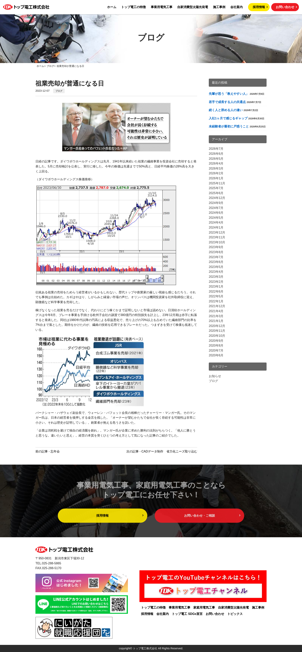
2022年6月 (216, 291)
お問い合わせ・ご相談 (199, 524)
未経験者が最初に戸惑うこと (229, 126)
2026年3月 (216, 168)
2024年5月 (216, 217)
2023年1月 (216, 286)
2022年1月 (216, 301)
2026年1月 (216, 178)
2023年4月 (216, 271)
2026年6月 (216, 153)
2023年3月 (216, 276)
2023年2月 (216, 281)
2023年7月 (216, 257)
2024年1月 (216, 227)
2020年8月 (216, 345)
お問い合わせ (285, 7)
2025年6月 (216, 193)
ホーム (111, 7)
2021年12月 (217, 306)
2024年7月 (216, 208)
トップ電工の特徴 (133, 7)
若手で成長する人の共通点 (227, 102)
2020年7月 (216, 350)
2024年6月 (216, 212)
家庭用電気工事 (204, 607)
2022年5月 (216, 296)
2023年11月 (217, 237)
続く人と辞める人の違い (226, 110)
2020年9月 (216, 340)
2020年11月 (217, 330)
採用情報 (259, 7)
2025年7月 (216, 188)
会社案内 (236, 7)
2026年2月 (216, 173)
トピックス (235, 613)
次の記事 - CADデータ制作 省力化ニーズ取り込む (161, 451)
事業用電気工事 (161, 7)
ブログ (58, 91)
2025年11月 (217, 183)
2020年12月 (217, 326)
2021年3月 (216, 316)
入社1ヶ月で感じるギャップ (228, 118)
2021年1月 (216, 321)
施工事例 (219, 7)
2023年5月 (216, 267)
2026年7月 (216, 148)
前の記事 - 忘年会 (47, 451)
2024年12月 (217, 198)
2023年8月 (216, 252)
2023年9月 (216, 247)
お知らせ (215, 376)
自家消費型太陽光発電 (192, 7)
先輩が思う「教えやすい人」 (229, 93)
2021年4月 (216, 311)
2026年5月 (216, 158)
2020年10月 (217, 335)
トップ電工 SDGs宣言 (187, 613)
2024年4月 (216, 222)
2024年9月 (216, 203)
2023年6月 (216, 262)
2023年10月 (217, 242)
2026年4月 (216, 163)
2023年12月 (217, 232)
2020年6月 (216, 355)
